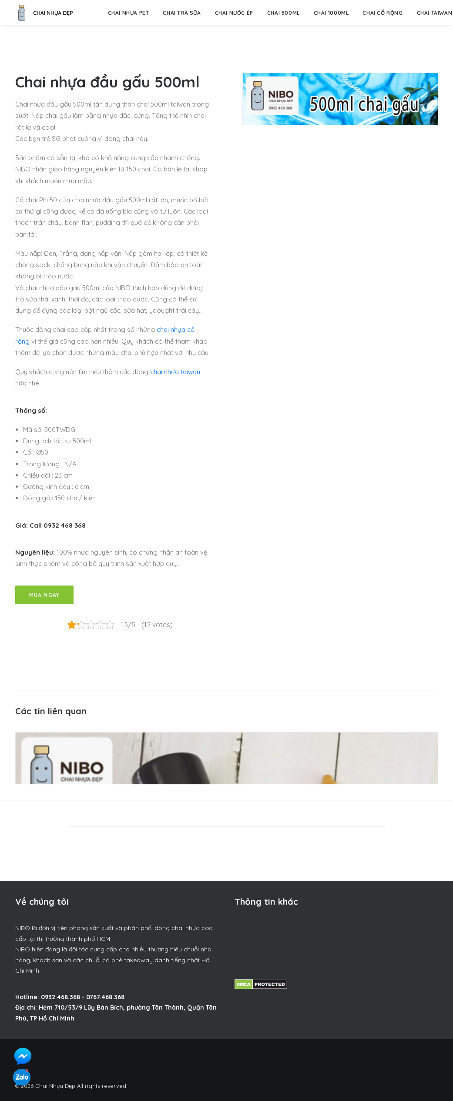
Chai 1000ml (331, 13)
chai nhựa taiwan (175, 372)
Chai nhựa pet (128, 13)
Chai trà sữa (182, 13)
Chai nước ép (234, 13)
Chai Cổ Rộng (382, 13)
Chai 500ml (283, 13)
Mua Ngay (44, 595)
